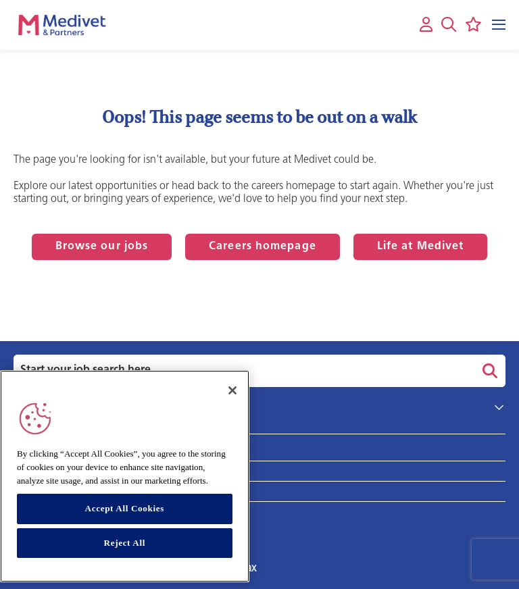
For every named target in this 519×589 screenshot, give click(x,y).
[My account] (426, 25)
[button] (448, 24)
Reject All (125, 543)
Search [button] (487, 371)
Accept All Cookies (124, 508)
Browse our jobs (102, 246)
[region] (124, 476)
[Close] (232, 390)
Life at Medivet (420, 246)
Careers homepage (262, 246)
